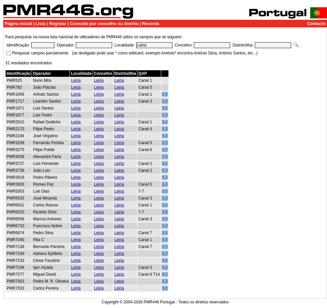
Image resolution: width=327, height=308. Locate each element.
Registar (57, 23)
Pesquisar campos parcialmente (40, 53)
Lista (40, 23)
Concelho (103, 73)
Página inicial (18, 23)
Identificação (19, 73)
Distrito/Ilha (125, 73)
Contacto (316, 23)
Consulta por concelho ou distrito (104, 23)
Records (150, 23)
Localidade (81, 73)
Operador (42, 73)
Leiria (75, 80)
